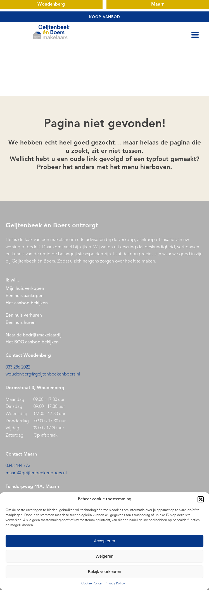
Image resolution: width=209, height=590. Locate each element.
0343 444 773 (18, 466)
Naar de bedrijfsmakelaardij (33, 335)
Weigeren (104, 556)
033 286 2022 (18, 367)
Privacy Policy (114, 583)
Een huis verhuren (24, 315)
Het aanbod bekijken (27, 303)
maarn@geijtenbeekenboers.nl (36, 473)
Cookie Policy (91, 583)
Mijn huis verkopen (25, 288)
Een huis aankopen (25, 296)
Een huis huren (20, 323)
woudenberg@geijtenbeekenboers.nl (43, 374)
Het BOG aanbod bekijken (32, 342)
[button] (200, 499)
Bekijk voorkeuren (104, 571)
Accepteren (104, 540)
